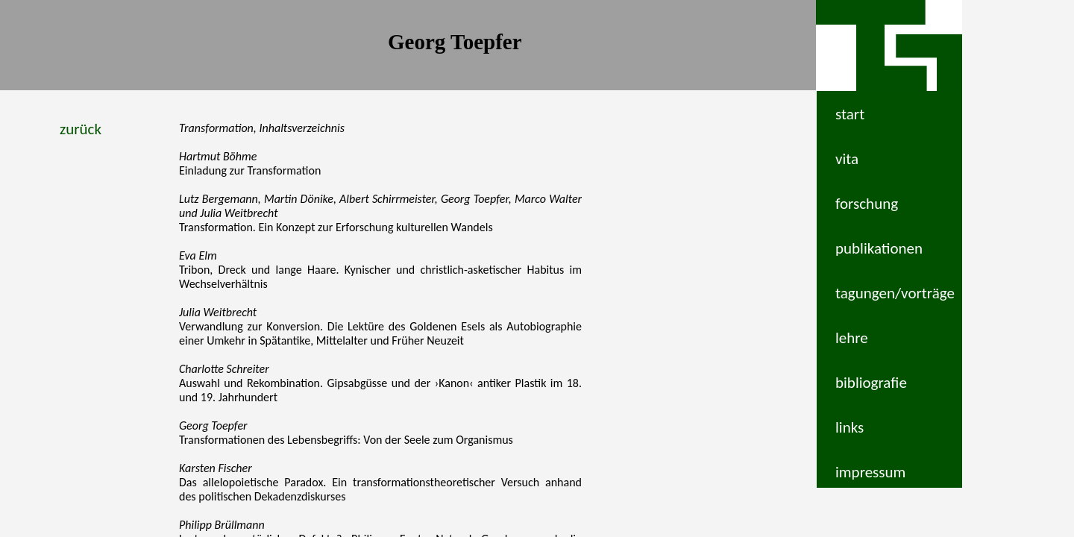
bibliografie (871, 382)
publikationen (879, 248)
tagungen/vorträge (895, 293)
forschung (866, 203)
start (849, 114)
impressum (870, 472)
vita (846, 159)
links (849, 427)
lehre (851, 338)
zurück (80, 129)
